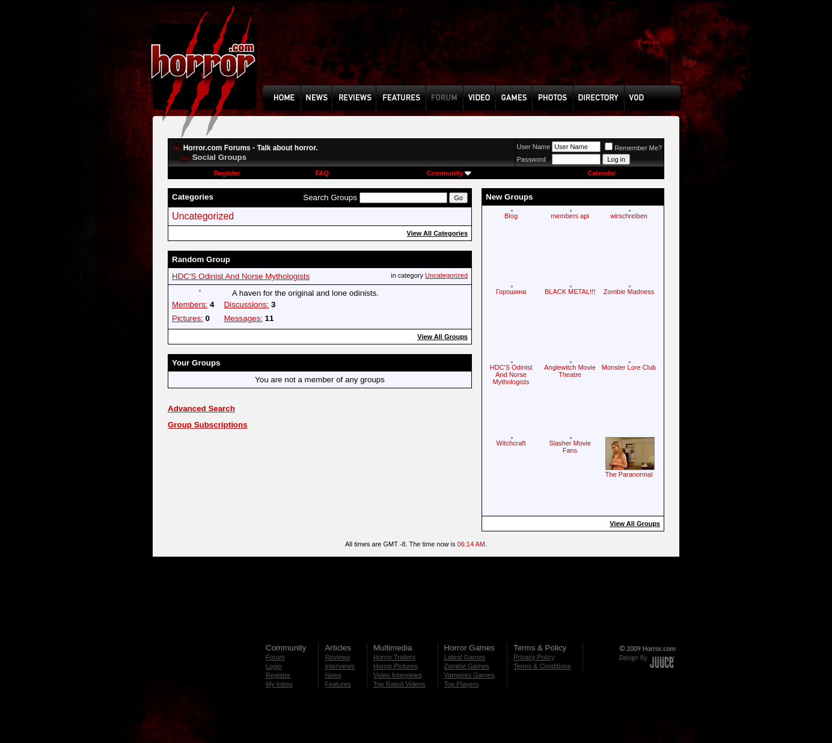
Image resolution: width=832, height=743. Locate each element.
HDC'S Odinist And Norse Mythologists (241, 276)
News (333, 675)
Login (274, 666)
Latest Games (464, 657)
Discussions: (246, 304)
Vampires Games (469, 675)
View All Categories (437, 233)
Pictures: (187, 318)
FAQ (322, 173)
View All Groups (442, 336)
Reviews (337, 657)
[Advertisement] (475, 52)
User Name (534, 146)
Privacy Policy (533, 657)
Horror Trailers (394, 657)
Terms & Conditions (541, 666)
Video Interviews (397, 675)
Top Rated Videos (399, 684)
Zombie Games (466, 666)
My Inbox (279, 684)
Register (227, 173)
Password (531, 159)
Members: (189, 304)
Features (337, 684)
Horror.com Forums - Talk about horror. (250, 148)
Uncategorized (203, 216)
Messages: (243, 318)
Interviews (340, 666)
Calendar (601, 173)
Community (449, 173)
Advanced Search (201, 408)
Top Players (461, 684)
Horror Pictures (395, 666)
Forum (275, 657)
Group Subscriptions (208, 424)
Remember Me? (633, 147)
